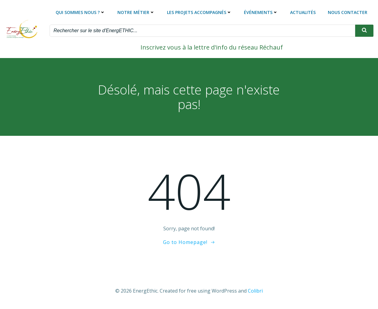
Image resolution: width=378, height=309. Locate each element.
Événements (261, 12)
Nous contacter (347, 12)
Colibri (255, 290)
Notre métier (136, 12)
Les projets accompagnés (199, 12)
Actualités (303, 12)
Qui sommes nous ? (80, 12)
